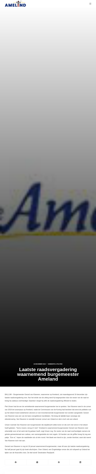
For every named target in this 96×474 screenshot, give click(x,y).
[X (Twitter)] (37, 462)
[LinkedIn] (80, 462)
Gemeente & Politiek (55, 364)
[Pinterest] (59, 462)
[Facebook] (16, 462)
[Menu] (90, 4)
